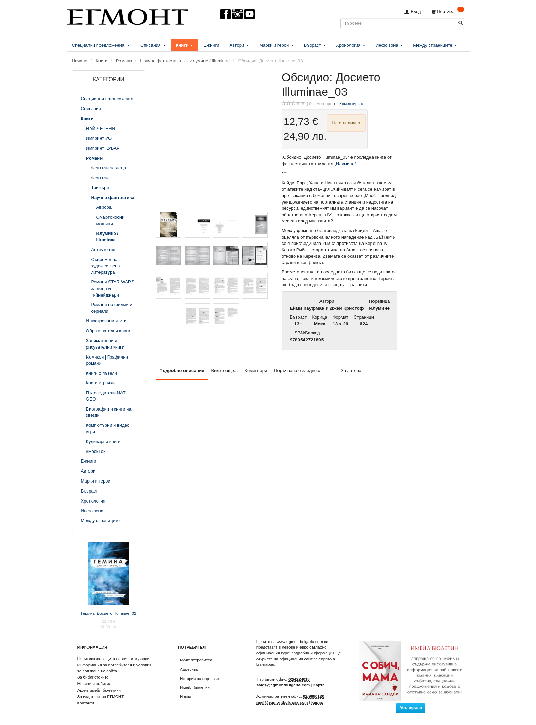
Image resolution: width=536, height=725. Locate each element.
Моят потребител (196, 659)
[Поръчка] (447, 12)
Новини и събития (94, 683)
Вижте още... (224, 370)
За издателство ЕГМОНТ (100, 696)
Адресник (189, 669)
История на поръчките (201, 678)
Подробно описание (181, 370)
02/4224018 (299, 679)
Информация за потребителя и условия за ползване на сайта (114, 668)
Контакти (85, 703)
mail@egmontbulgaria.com (282, 702)
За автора (351, 370)
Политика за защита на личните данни (113, 658)
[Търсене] (460, 23)
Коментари (256, 370)
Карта (319, 685)
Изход (185, 696)
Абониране (410, 707)
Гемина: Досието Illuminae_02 (108, 613)
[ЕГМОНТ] (127, 15)
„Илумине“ (345, 163)
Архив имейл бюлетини (99, 690)
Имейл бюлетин (195, 687)
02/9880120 (313, 696)
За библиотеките (93, 677)
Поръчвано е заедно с (297, 370)
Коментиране (351, 103)
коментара (320, 103)
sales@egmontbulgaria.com (283, 685)
